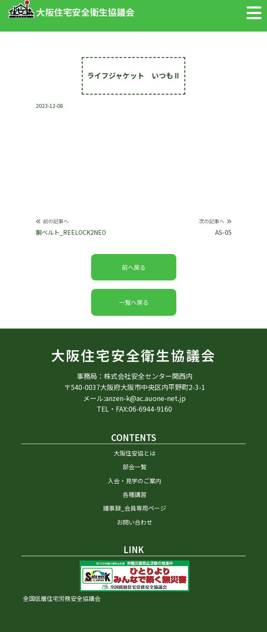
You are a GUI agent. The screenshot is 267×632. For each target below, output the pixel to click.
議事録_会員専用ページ (134, 508)
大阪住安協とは (134, 453)
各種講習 (134, 494)
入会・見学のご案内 (134, 480)
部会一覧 (134, 466)
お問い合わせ (134, 522)
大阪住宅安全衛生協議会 (133, 355)
